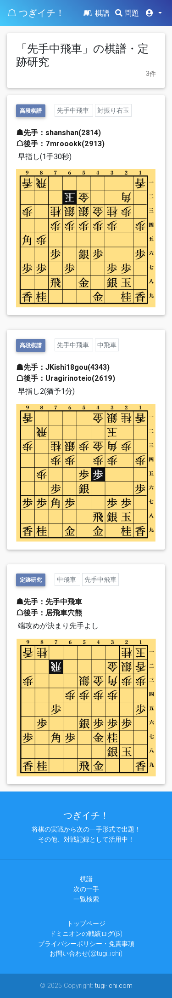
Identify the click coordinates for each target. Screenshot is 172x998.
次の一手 (86, 889)
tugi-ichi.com (114, 985)
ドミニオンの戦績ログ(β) (86, 933)
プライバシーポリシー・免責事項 (86, 944)
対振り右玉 (113, 110)
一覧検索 (86, 899)
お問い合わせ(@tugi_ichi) (86, 953)
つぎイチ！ (86, 815)
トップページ (86, 923)
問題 (127, 12)
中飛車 (107, 345)
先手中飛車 (74, 110)
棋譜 (96, 12)
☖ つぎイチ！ (36, 12)
